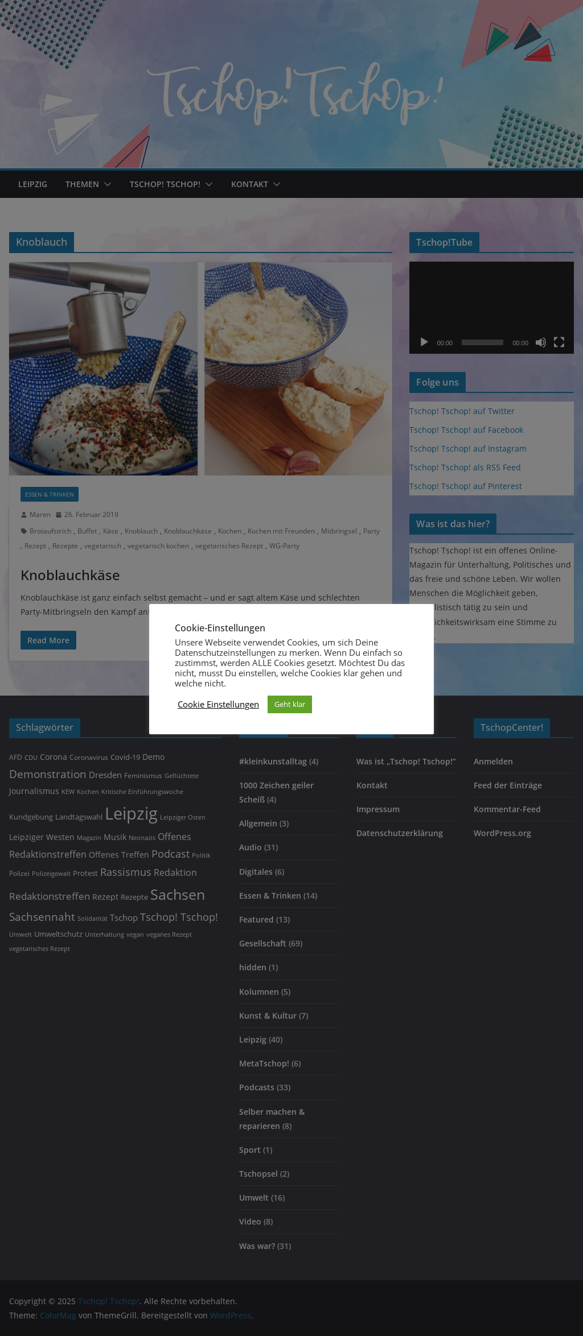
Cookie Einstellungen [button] (218, 704)
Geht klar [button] (289, 704)
